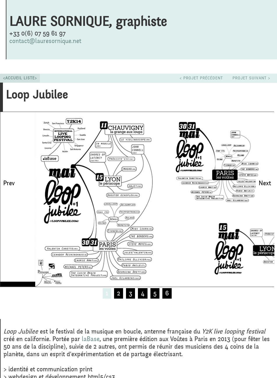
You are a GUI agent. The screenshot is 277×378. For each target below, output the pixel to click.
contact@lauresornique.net (45, 41)
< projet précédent (201, 78)
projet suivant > (251, 78)
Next (265, 183)
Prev (9, 183)
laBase (91, 339)
